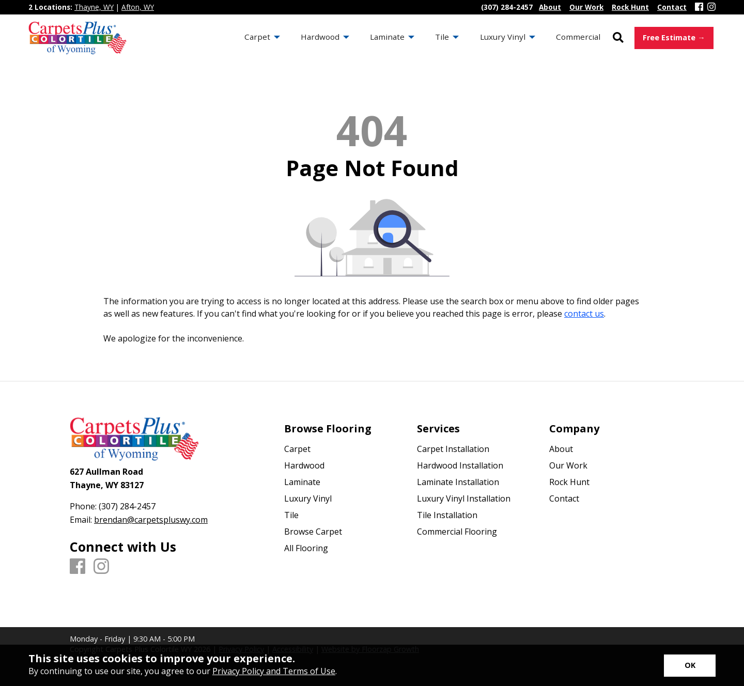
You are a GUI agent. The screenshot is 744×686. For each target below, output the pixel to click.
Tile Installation (447, 515)
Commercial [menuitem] (578, 37)
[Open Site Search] (618, 37)
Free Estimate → (674, 37)
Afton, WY (137, 7)
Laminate (302, 482)
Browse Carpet (313, 531)
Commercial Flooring (457, 531)
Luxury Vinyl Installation (463, 498)
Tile (291, 515)
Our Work (568, 465)
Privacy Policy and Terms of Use (273, 671)
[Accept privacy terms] (690, 665)
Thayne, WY (94, 7)
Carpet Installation (453, 449)
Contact (564, 498)
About (561, 449)
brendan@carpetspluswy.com (151, 519)
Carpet (297, 449)
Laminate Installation (458, 482)
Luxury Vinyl (308, 498)
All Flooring (306, 548)
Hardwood (304, 465)
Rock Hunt (569, 482)
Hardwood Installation (460, 465)
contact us (584, 313)
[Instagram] (711, 7)
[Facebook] (699, 7)
